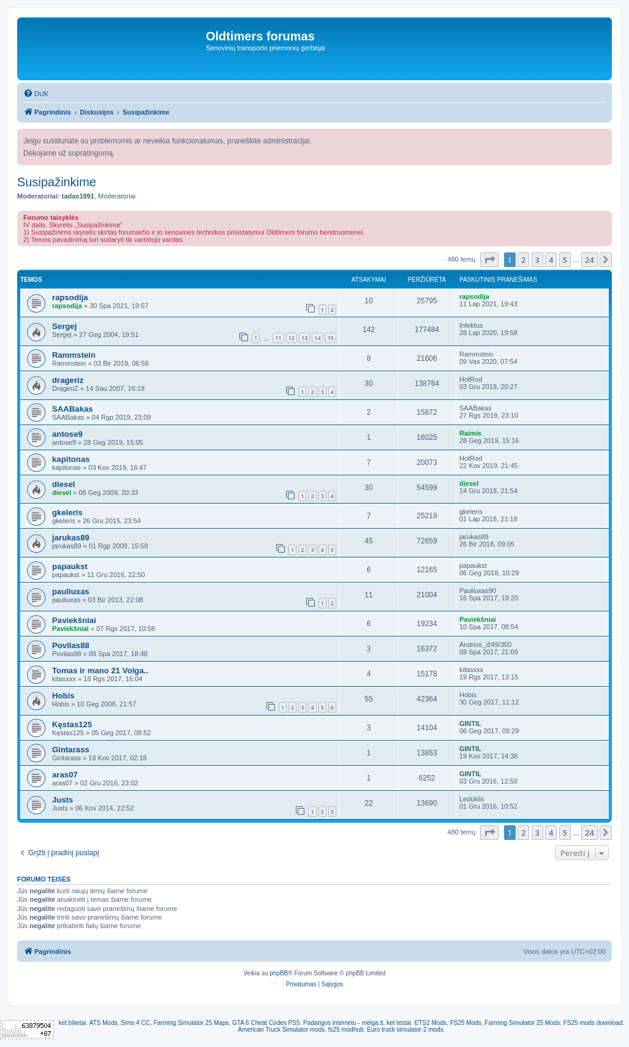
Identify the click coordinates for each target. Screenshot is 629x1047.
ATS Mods (103, 1022)
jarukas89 (70, 537)
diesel (63, 484)
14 (317, 338)
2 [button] (523, 259)
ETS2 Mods (430, 1022)
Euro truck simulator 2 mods (405, 1029)
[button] (489, 259)
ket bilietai (72, 1022)
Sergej (64, 326)
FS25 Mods (465, 1022)
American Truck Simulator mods (281, 1029)
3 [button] (537, 259)
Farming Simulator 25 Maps (191, 1022)
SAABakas (72, 409)
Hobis (63, 695)
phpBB (278, 973)
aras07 (65, 774)
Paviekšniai (74, 620)
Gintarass (70, 749)
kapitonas (71, 459)
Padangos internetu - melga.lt (343, 1022)
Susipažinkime (56, 182)
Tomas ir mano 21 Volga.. (100, 670)
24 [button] (589, 259)
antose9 (67, 434)
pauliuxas (70, 591)
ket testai (398, 1022)
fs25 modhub (346, 1029)
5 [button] (565, 259)
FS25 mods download (593, 1022)
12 (291, 338)
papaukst (70, 566)
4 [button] (551, 259)
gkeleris (67, 512)
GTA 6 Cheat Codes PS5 (265, 1022)
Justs (62, 799)
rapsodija (70, 297)
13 (304, 338)
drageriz (67, 380)
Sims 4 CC (135, 1022)
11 (278, 338)
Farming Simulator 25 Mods (522, 1022)
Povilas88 (70, 645)
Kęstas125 (72, 724)
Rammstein (74, 355)
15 (331, 338)
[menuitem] (35, 93)
